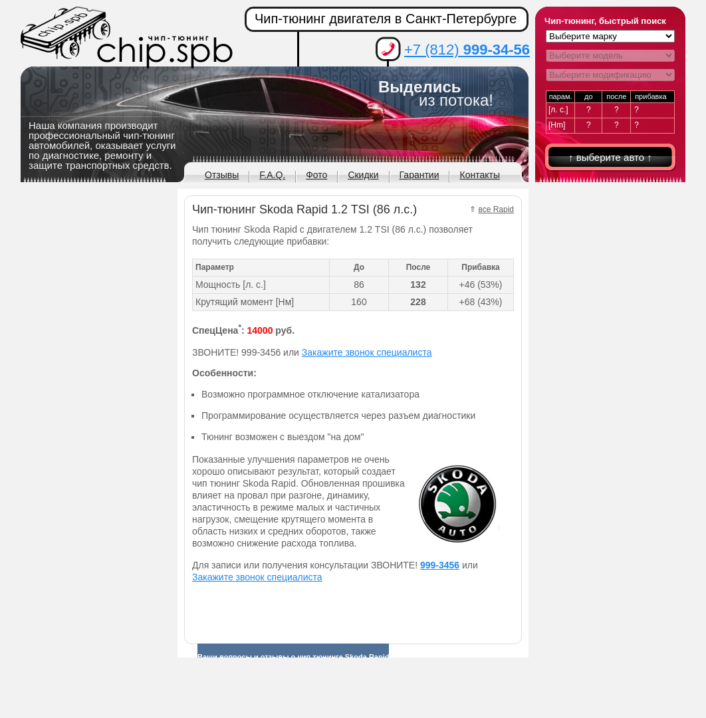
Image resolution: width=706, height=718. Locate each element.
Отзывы (222, 175)
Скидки (363, 175)
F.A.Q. (272, 175)
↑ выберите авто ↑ (610, 157)
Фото (316, 175)
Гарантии (419, 175)
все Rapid (496, 209)
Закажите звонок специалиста (367, 352)
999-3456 (439, 565)
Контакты (479, 175)
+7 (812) (467, 49)
